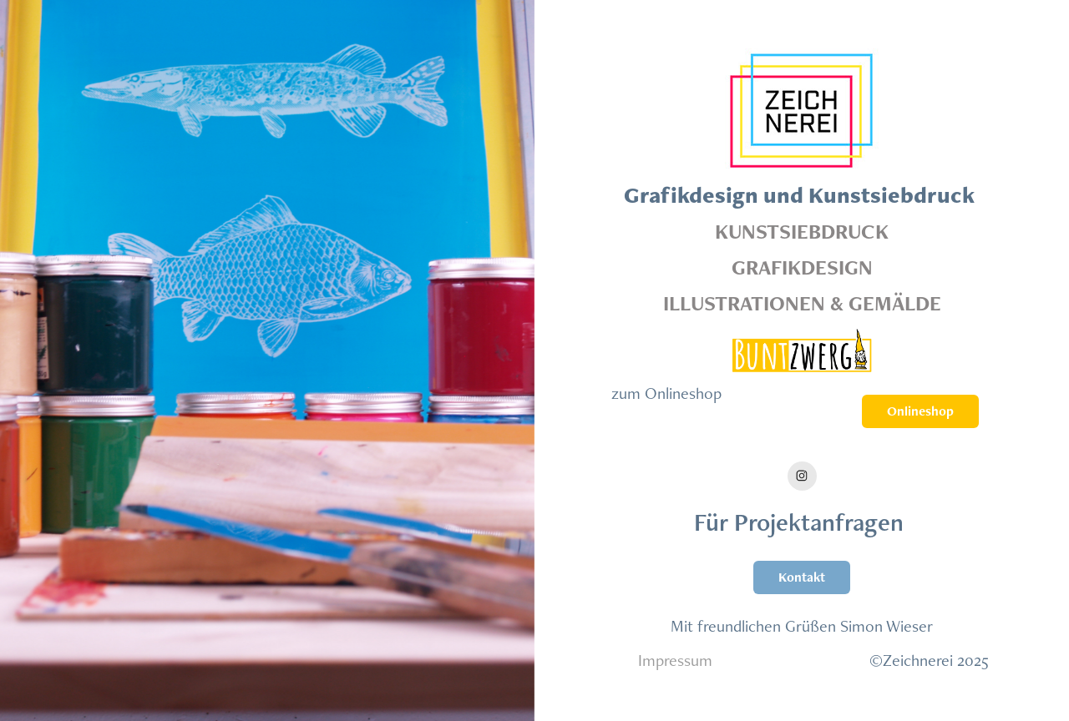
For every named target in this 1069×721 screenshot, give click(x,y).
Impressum (675, 660)
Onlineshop (920, 411)
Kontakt (801, 577)
